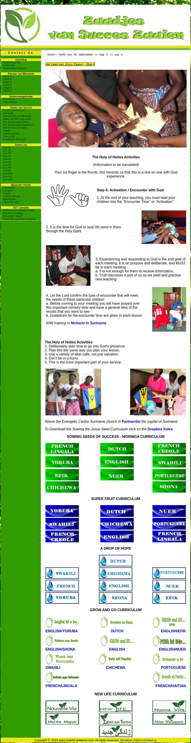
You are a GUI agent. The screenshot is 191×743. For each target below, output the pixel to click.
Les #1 (7, 147)
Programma (10, 102)
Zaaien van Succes (14, 110)
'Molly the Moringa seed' (17, 119)
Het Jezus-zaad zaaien (16, 121)
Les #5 (7, 159)
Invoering (8, 187)
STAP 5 (7, 88)
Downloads (9, 199)
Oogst (6, 130)
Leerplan (8, 113)
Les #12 (7, 179)
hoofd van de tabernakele (76, 54)
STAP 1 (7, 76)
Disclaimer (126, 740)
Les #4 (7, 156)
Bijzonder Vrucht (13, 216)
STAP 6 (7, 91)
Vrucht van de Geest (15, 127)
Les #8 (7, 167)
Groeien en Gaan (13, 213)
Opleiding (8, 99)
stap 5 (103, 54)
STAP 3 (7, 82)
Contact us (150, 740)
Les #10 (7, 173)
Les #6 (7, 162)
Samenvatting (11, 133)
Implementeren (12, 62)
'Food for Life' (11, 202)
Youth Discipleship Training (19, 219)
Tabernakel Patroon (14, 68)
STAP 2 (7, 79)
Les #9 (7, 170)
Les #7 (7, 164)
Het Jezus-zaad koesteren (18, 124)
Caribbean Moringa (14, 139)
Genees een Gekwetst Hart (18, 210)
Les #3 (7, 153)
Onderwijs (9, 65)
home (50, 54)
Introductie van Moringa (17, 116)
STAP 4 (7, 85)
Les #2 (7, 150)
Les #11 (7, 176)
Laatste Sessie (11, 196)
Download (9, 136)
